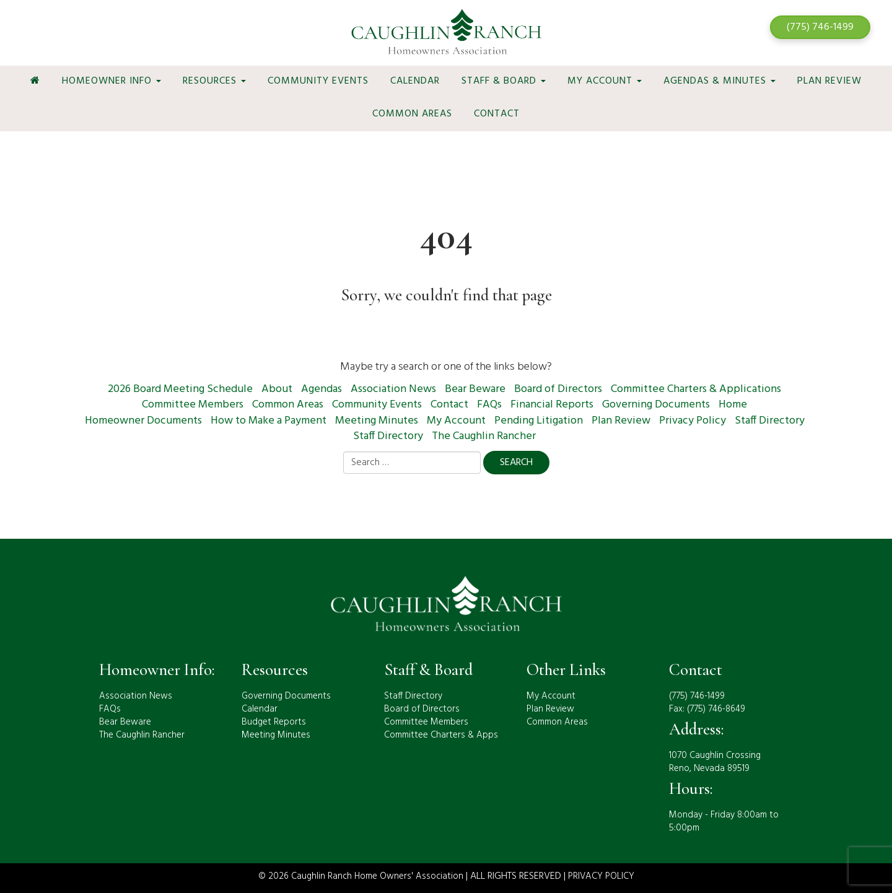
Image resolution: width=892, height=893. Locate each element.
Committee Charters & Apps (441, 735)
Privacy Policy (692, 421)
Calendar (415, 81)
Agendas (321, 389)
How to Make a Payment (268, 421)
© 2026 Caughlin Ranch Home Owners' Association (360, 876)
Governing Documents (656, 405)
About (276, 389)
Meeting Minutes (376, 421)
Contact (497, 114)
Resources (214, 81)
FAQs (489, 405)
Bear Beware (475, 389)
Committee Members (192, 405)
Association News (393, 389)
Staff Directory (770, 421)
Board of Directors (558, 389)
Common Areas (412, 114)
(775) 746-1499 (820, 27)
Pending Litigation (538, 421)
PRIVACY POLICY (601, 876)
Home (733, 405)
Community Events (318, 81)
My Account (604, 81)
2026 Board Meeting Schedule (180, 389)
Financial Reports (551, 405)
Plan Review (829, 81)
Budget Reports (274, 722)
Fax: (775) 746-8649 (707, 709)
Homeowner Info (111, 81)
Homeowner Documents (143, 421)
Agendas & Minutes (719, 81)
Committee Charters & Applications (696, 389)
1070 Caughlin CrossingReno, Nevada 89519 (715, 762)
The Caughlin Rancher (484, 436)
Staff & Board (503, 81)
